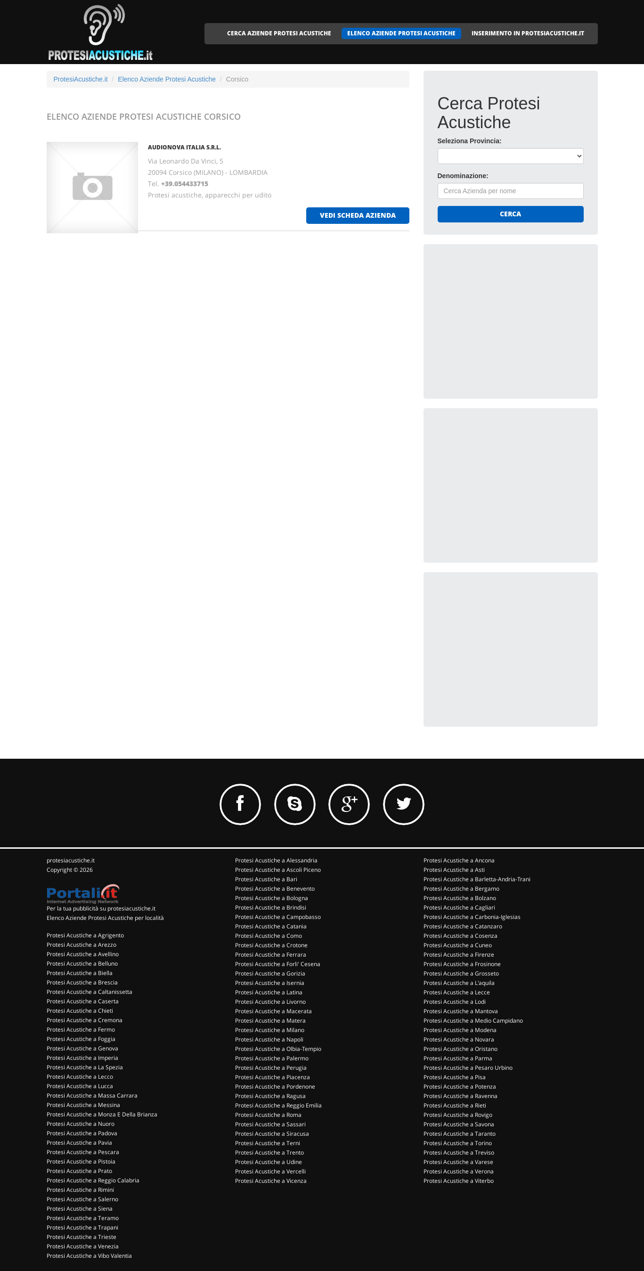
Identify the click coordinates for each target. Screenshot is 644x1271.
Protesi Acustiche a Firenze (459, 955)
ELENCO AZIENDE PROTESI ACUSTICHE (401, 33)
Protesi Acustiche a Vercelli (270, 1171)
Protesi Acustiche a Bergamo (461, 889)
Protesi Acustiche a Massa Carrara (92, 1095)
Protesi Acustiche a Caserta (83, 1001)
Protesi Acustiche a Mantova (461, 1011)
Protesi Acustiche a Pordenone (275, 1086)
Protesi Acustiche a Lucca (80, 1086)
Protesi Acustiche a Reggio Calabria (93, 1180)
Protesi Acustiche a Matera (270, 1021)
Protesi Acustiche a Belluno (82, 963)
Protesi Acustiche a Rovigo (458, 1115)
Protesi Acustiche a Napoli (269, 1039)
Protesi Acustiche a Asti (454, 870)
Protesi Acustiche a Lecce (457, 992)
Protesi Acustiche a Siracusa (272, 1134)
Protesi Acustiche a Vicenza (271, 1181)
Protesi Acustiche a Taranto (460, 1134)
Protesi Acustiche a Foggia (81, 1039)
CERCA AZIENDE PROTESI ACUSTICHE (279, 33)
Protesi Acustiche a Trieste (81, 1237)
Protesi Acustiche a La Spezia (85, 1067)
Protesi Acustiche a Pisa (455, 1077)
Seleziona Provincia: (470, 141)
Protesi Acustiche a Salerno (82, 1199)
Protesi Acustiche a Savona (459, 1124)
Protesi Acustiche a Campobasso (278, 917)
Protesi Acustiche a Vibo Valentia (89, 1256)
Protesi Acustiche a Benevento (275, 889)
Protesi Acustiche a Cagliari (459, 907)
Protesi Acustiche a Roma (268, 1115)
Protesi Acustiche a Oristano (460, 1049)
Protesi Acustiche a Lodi (455, 1002)
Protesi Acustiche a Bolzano (460, 898)
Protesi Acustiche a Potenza (460, 1086)
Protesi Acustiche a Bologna (271, 898)
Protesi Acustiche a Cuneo (458, 945)
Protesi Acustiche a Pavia (79, 1143)
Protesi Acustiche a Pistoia (81, 1161)
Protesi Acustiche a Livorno (270, 1002)
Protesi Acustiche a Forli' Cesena (277, 964)
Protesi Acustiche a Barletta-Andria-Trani (477, 879)
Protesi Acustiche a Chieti (80, 1011)
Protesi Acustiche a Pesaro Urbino (468, 1068)
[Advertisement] (508, 317)
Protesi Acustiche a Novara (459, 1039)
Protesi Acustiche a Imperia (82, 1058)
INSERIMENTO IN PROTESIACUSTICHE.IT (528, 33)
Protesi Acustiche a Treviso (459, 1152)
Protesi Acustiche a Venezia (83, 1246)
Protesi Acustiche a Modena (460, 1030)
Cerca (510, 213)
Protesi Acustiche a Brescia (82, 982)
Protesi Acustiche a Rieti (455, 1105)
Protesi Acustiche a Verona (459, 1171)
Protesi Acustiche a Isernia (269, 983)
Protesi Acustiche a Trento (269, 1152)
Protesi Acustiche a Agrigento (85, 935)
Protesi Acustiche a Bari (266, 879)
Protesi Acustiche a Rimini (80, 1190)
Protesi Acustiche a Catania (271, 926)
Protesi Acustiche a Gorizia (270, 973)
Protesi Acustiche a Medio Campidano (473, 1021)
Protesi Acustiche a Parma (458, 1058)
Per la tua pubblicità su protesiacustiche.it (101, 908)
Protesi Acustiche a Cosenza (460, 936)
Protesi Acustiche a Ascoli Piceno (278, 870)
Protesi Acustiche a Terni (267, 1143)
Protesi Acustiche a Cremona (84, 1020)
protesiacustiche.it (71, 860)
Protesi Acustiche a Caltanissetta (89, 992)
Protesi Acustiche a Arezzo (81, 945)
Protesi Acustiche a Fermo (81, 1029)
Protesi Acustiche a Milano (269, 1030)
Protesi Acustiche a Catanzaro (463, 926)
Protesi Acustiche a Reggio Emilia (278, 1105)
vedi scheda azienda (358, 215)
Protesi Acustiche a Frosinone (462, 964)
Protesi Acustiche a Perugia (271, 1068)
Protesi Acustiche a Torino (458, 1143)
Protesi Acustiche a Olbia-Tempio (278, 1049)
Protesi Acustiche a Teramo (83, 1218)
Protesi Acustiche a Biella (80, 973)
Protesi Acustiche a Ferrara (270, 955)
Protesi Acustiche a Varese (458, 1162)
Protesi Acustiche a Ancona (459, 860)
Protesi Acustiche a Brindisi (270, 907)
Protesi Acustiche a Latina (268, 992)
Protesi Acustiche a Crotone (271, 945)
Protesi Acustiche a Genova (82, 1048)
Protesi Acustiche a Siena (80, 1209)
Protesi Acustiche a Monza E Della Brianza (102, 1114)
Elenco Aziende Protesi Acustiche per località (105, 918)
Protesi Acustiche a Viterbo (459, 1181)
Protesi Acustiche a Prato (79, 1171)
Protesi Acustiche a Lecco (80, 1077)
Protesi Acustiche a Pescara (83, 1152)
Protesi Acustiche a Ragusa (270, 1096)
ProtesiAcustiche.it (81, 79)
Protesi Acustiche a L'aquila (459, 983)
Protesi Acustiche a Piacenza (272, 1077)
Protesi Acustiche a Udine (268, 1162)
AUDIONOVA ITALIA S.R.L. (184, 147)
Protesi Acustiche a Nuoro (80, 1124)
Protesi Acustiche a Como (268, 936)
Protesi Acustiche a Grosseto (461, 973)
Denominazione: (463, 176)
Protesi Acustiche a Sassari (270, 1124)
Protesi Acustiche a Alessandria (276, 860)
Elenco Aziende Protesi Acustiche (167, 79)
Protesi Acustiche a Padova (82, 1133)
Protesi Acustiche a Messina (83, 1105)
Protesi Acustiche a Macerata (273, 1011)
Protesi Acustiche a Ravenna (460, 1096)
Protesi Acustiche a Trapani (82, 1227)
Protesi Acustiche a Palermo (272, 1058)
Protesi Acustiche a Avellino (83, 954)
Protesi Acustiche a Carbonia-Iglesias (472, 917)
